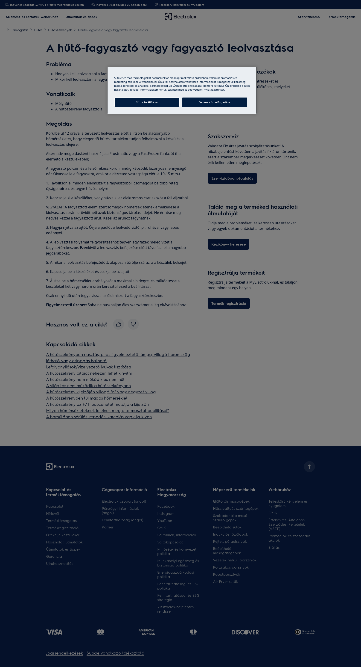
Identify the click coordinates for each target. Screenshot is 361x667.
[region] (182, 90)
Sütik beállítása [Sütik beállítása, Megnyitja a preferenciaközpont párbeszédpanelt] (147, 102)
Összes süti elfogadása (215, 102)
